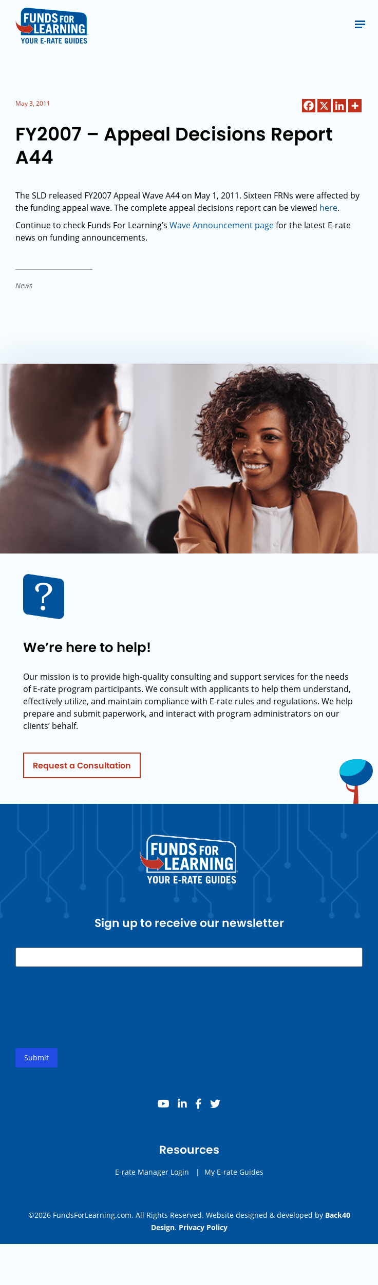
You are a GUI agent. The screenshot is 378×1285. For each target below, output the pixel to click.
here (328, 207)
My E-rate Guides (233, 1175)
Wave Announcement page (221, 225)
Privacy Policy (203, 1227)
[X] (324, 105)
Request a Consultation (82, 768)
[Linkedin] (339, 105)
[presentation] (93, 1019)
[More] (355, 105)
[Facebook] (308, 105)
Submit (36, 1060)
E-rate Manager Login (152, 1175)
